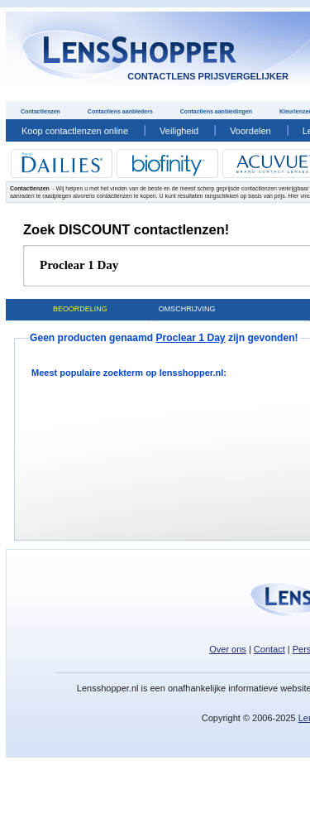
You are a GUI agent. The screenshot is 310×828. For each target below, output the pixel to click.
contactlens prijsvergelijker (208, 76)
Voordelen (250, 131)
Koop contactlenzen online (74, 131)
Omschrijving (187, 309)
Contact (269, 649)
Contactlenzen (40, 111)
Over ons (227, 649)
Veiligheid (179, 131)
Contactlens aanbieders (120, 111)
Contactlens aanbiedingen (216, 111)
